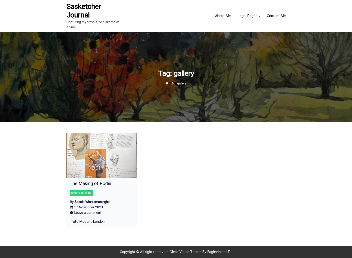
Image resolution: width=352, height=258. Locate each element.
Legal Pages (247, 16)
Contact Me (276, 16)
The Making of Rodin (90, 183)
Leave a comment (85, 213)
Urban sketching (81, 192)
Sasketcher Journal (83, 10)
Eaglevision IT (218, 252)
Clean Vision (180, 252)
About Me (223, 16)
